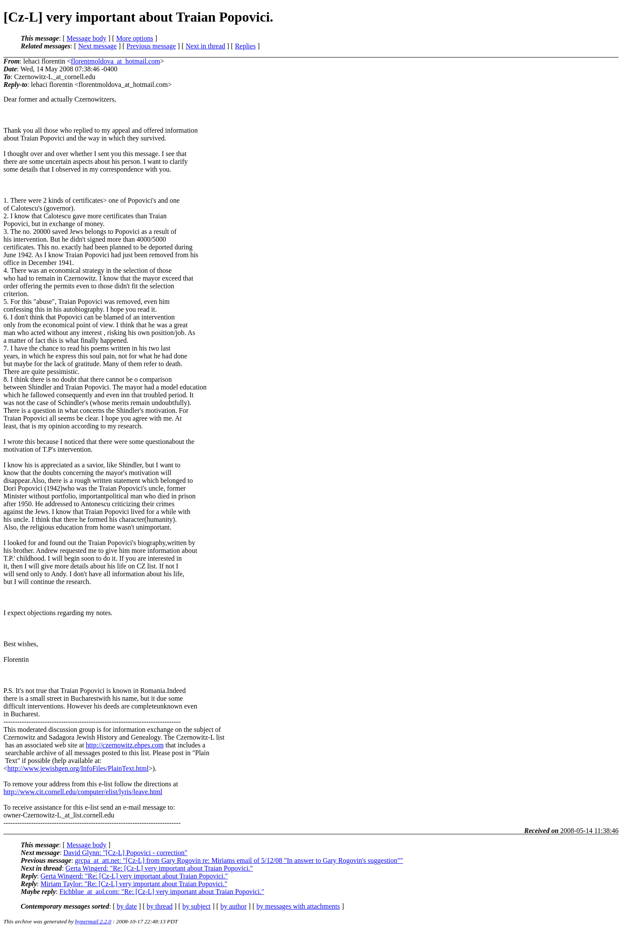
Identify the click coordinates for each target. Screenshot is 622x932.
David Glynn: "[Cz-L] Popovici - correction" (125, 852)
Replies (245, 46)
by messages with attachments (298, 906)
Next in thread (205, 46)
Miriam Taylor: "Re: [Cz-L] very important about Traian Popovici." (134, 883)
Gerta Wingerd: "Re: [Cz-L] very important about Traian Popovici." (159, 868)
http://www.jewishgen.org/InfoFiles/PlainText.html (78, 768)
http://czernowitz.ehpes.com (125, 745)
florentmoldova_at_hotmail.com (115, 61)
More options (134, 38)
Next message (97, 46)
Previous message (151, 46)
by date (127, 906)
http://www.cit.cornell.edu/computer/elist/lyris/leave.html (82, 791)
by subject (196, 906)
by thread (160, 906)
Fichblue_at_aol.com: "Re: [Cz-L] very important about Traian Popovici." (162, 891)
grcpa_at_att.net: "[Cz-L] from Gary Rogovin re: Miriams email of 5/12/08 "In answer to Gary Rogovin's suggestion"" (239, 860)
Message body (86, 38)
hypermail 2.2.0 (93, 921)
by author (233, 906)
